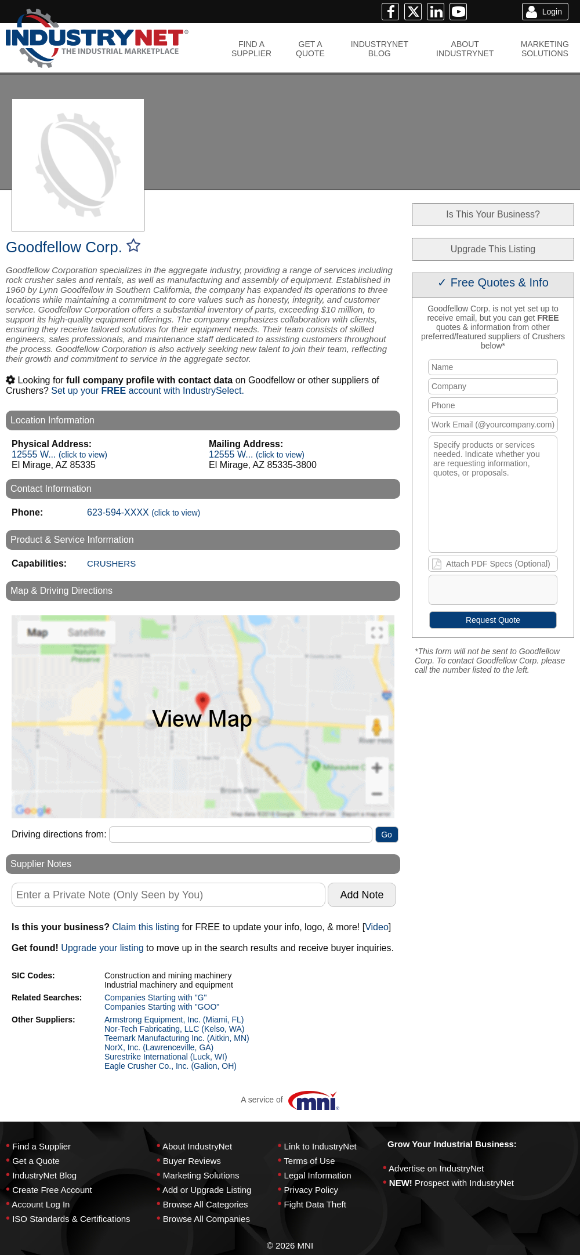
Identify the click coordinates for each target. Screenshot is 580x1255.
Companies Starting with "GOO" (161, 1006)
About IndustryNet (197, 1146)
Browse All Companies (206, 1219)
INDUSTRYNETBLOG (379, 48)
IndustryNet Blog (44, 1175)
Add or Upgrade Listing (206, 1190)
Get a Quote (36, 1161)
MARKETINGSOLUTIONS (545, 48)
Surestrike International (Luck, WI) (165, 1056)
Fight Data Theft (315, 1204)
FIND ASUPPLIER (251, 48)
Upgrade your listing (102, 948)
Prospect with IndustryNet (464, 1183)
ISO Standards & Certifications (71, 1219)
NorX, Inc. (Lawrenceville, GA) (158, 1047)
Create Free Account (52, 1190)
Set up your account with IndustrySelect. (147, 391)
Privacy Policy (311, 1190)
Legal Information (317, 1175)
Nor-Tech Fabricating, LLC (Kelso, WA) (174, 1028)
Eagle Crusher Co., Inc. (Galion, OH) (170, 1066)
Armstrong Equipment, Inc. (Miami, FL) (174, 1019)
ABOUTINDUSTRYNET (465, 48)
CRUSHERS (111, 563)
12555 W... (59, 454)
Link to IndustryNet (320, 1146)
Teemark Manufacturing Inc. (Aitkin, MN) (176, 1038)
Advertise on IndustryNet (436, 1168)
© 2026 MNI (290, 1245)
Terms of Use (309, 1161)
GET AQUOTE (310, 48)
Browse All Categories (205, 1204)
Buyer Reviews (192, 1161)
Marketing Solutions (201, 1175)
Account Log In (41, 1204)
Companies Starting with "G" (155, 997)
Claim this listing (145, 927)
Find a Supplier (41, 1146)
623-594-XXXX (143, 512)
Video (377, 927)
